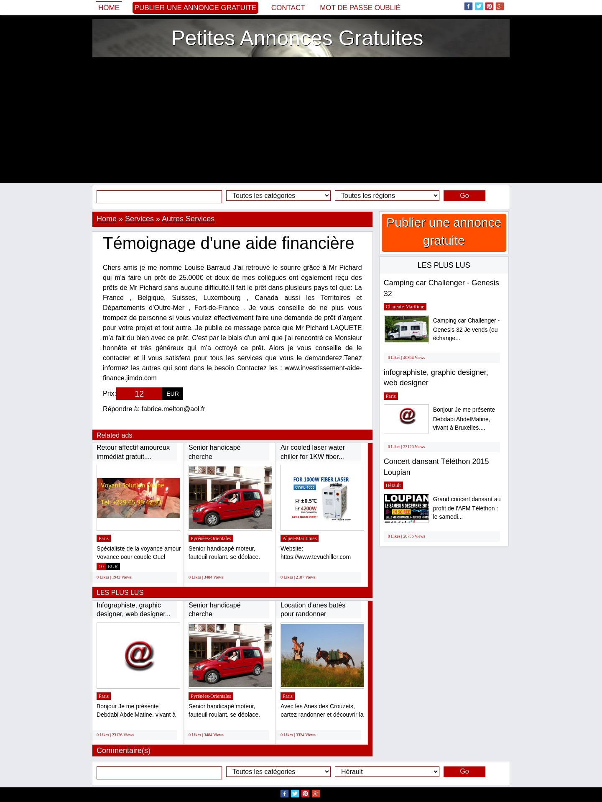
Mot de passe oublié (360, 8)
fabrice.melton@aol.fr (173, 409)
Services (139, 219)
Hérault (393, 485)
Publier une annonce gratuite (196, 8)
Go (464, 195)
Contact (288, 8)
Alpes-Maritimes (299, 538)
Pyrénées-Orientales (211, 538)
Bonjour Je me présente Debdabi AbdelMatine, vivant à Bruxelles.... (464, 418)
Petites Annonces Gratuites (297, 38)
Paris (104, 538)
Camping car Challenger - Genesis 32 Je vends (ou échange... (466, 329)
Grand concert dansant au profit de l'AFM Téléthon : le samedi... (467, 508)
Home (109, 8)
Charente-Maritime (405, 307)
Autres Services (188, 219)
